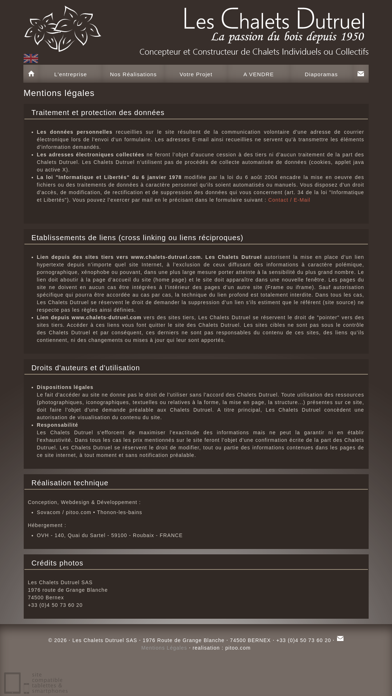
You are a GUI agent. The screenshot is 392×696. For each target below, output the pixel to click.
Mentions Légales (164, 648)
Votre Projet (196, 74)
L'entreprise (70, 74)
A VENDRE (259, 74)
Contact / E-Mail (289, 200)
